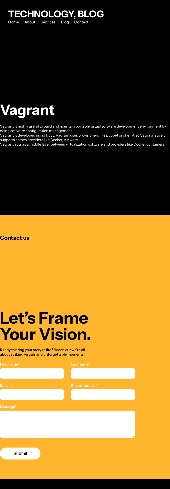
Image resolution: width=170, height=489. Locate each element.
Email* (5, 385)
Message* (8, 406)
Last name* (80, 364)
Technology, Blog (56, 14)
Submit (20, 453)
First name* (9, 364)
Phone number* (84, 385)
